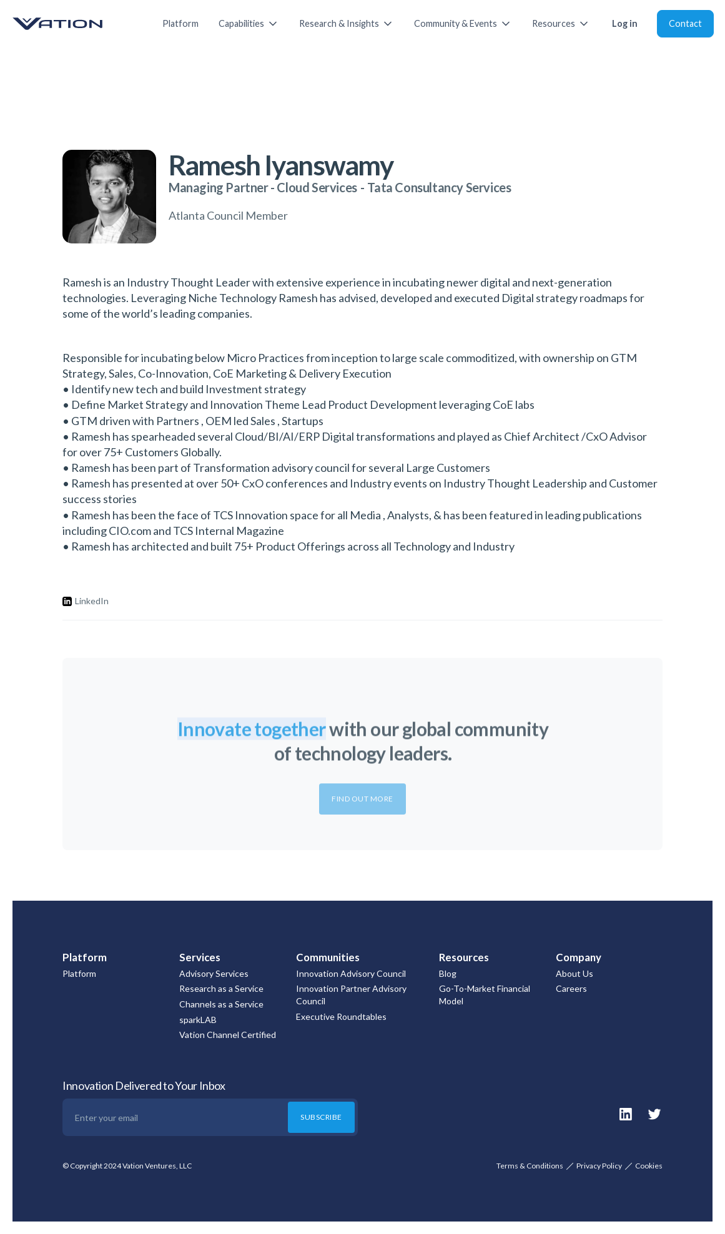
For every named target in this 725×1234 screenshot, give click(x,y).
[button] (249, 23)
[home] (74, 23)
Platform (180, 23)
